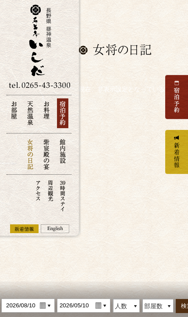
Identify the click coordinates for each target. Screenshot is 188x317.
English (55, 228)
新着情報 (24, 228)
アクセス (38, 195)
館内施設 (62, 154)
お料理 (46, 115)
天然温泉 (30, 115)
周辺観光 (50, 195)
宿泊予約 (62, 115)
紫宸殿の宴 (46, 154)
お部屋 (14, 115)
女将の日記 (30, 154)
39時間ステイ (62, 195)
